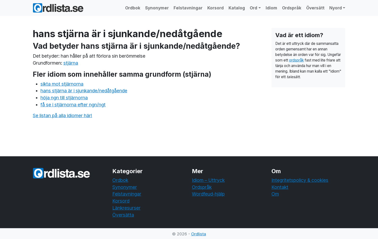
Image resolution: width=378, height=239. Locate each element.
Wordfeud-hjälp (208, 194)
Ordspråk (291, 7)
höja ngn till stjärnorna (64, 98)
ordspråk (296, 60)
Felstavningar (188, 7)
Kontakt (279, 187)
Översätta (123, 215)
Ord (253, 7)
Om (275, 194)
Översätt (315, 7)
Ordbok (132, 7)
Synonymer (157, 7)
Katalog (237, 7)
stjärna (70, 63)
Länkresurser (126, 208)
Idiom (271, 7)
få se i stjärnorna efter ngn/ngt (73, 105)
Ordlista (198, 234)
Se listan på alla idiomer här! (62, 115)
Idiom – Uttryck (208, 180)
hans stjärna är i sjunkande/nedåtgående (83, 91)
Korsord (215, 7)
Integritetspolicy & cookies (299, 180)
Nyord (335, 7)
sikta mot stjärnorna (61, 84)
